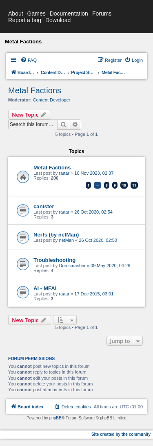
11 (134, 185)
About (15, 13)
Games (36, 13)
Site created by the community (121, 434)
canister (43, 206)
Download (58, 20)
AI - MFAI (44, 288)
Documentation (69, 13)
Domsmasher (72, 265)
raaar (64, 173)
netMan (66, 240)
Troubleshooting (54, 260)
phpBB (55, 418)
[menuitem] (28, 60)
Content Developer (52, 99)
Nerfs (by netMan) (56, 235)
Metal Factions (34, 90)
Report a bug (24, 20)
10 (124, 185)
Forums (101, 13)
